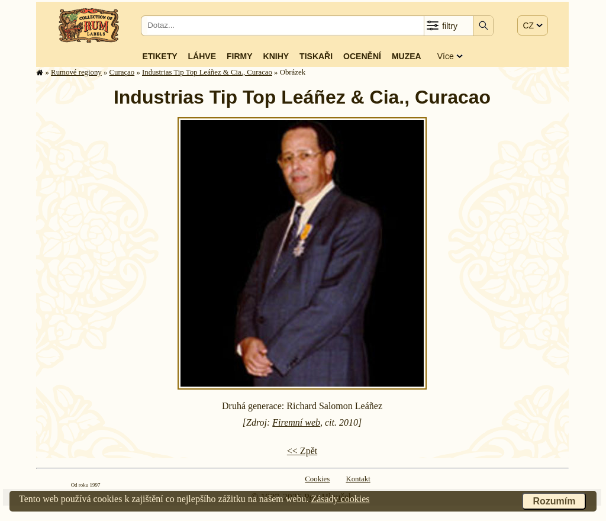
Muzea (406, 56)
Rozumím (554, 501)
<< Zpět (302, 451)
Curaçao (122, 72)
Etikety (159, 56)
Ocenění (362, 56)
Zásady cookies (340, 499)
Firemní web (296, 422)
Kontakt (358, 479)
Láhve (202, 56)
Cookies (317, 479)
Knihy (276, 56)
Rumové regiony (76, 72)
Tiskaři (316, 56)
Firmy (240, 56)
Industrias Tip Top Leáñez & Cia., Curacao (207, 72)
